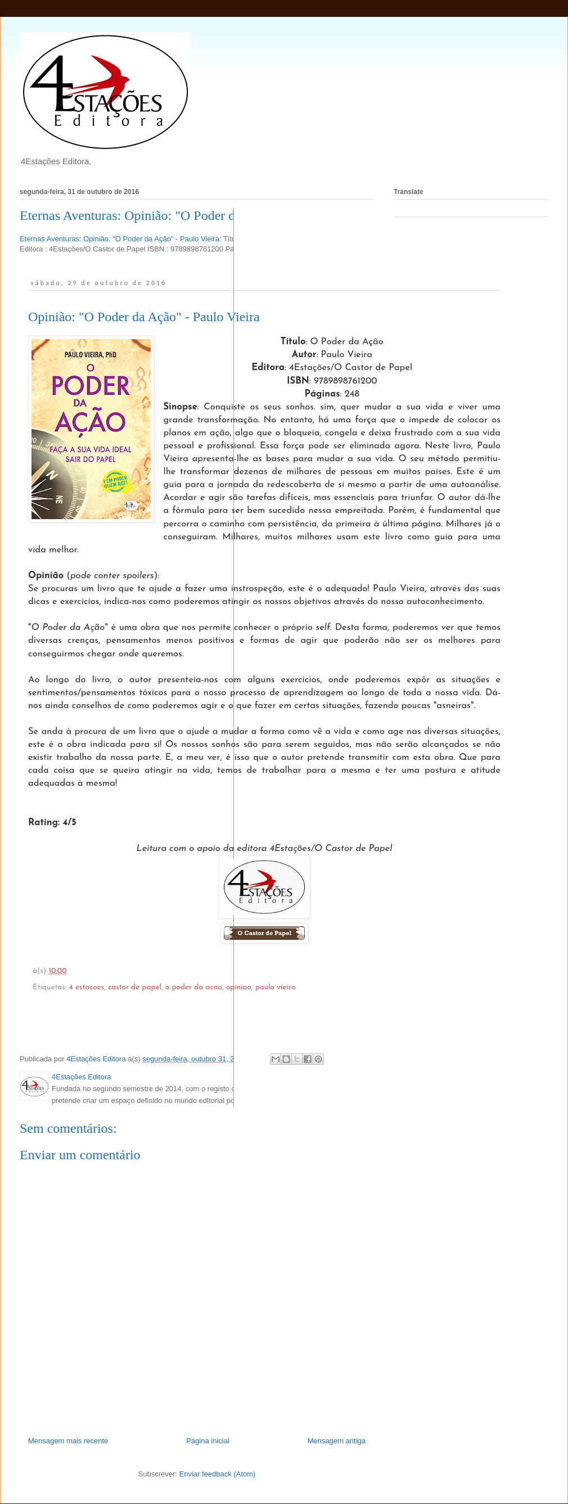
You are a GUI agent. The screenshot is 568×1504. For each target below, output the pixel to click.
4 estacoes (86, 987)
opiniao (238, 987)
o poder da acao (193, 987)
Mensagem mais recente (68, 1441)
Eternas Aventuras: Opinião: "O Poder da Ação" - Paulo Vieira (188, 215)
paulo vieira (275, 987)
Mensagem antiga (337, 1441)
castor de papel (134, 987)
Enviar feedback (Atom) (217, 1474)
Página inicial (207, 1441)
